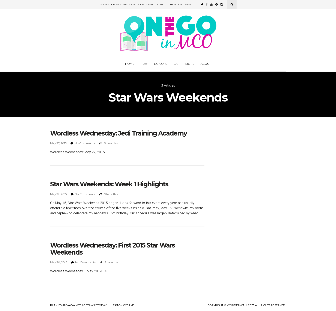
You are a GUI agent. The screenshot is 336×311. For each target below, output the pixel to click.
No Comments (85, 143)
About (206, 63)
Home (129, 63)
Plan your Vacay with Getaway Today (78, 305)
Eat (176, 63)
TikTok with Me (180, 4)
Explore (160, 63)
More (189, 63)
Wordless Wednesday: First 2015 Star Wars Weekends (112, 249)
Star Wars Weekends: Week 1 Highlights (109, 184)
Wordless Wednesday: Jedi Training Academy (118, 133)
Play (144, 63)
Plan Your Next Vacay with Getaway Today (131, 4)
